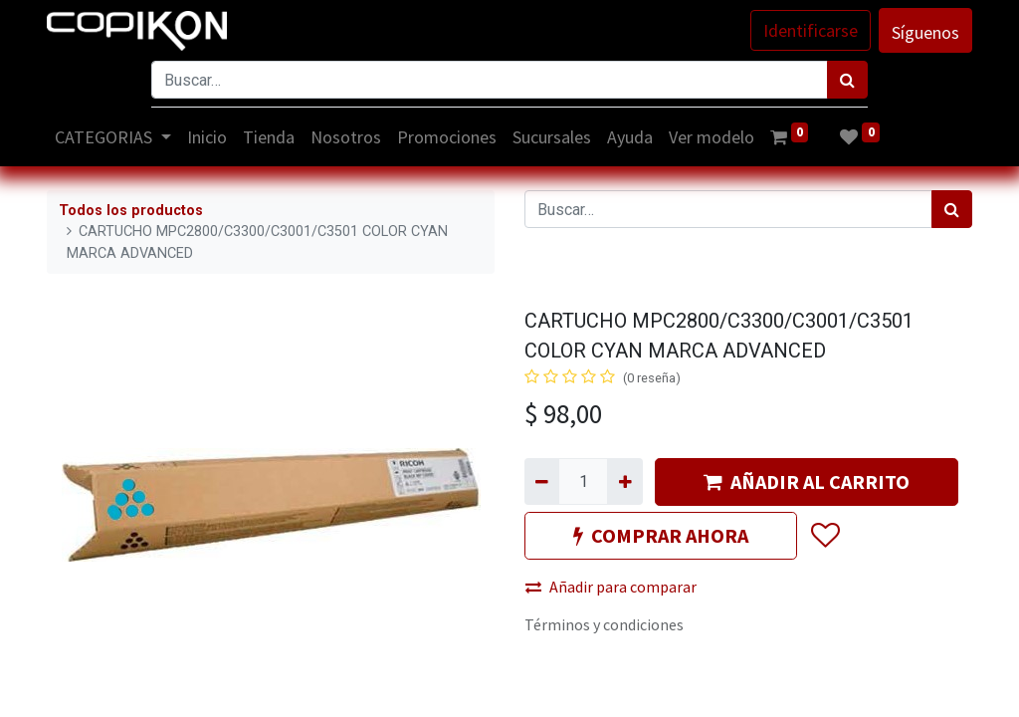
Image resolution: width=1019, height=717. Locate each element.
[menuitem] (207, 137)
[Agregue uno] (624, 481)
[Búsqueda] (847, 80)
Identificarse (810, 30)
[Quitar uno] (541, 481)
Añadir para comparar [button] (611, 587)
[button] (824, 536)
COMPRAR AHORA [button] (660, 535)
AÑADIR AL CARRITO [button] (807, 481)
